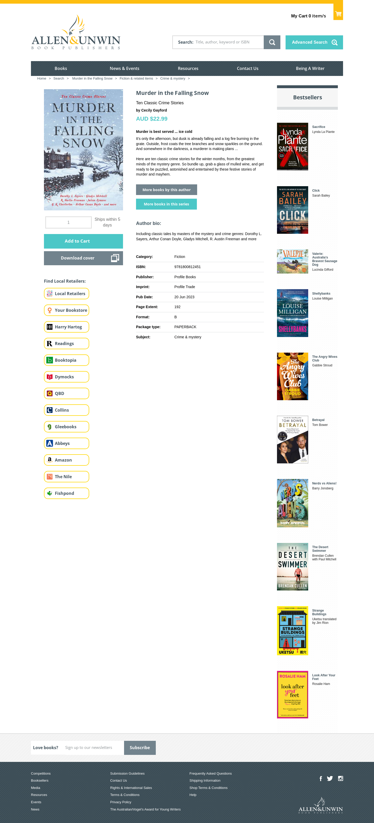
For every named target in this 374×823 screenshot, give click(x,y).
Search (185, 42)
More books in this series (166, 204)
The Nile (63, 476)
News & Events (124, 68)
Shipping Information (205, 780)
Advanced (309, 42)
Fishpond (64, 493)
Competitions (41, 773)
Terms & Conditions (125, 795)
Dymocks (64, 377)
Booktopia (65, 360)
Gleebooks (65, 427)
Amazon (63, 460)
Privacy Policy (120, 802)
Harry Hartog (68, 327)
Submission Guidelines (127, 773)
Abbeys (62, 443)
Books (61, 68)
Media (35, 788)
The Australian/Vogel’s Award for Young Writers (145, 809)
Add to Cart (77, 241)
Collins (62, 410)
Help (193, 795)
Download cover (77, 258)
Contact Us (248, 68)
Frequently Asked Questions (211, 773)
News (35, 809)
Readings (64, 343)
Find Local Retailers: (65, 281)
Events (36, 802)
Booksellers (39, 780)
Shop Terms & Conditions (209, 788)
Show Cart (338, 12)
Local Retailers (70, 293)
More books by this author (167, 189)
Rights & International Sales (131, 788)
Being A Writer (310, 68)
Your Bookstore (71, 310)
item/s (308, 16)
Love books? (45, 747)
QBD (59, 393)
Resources (188, 68)
